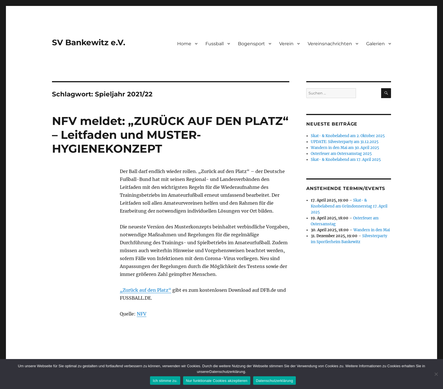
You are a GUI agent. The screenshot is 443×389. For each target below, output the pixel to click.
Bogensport (251, 43)
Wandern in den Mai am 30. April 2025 (345, 147)
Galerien (375, 43)
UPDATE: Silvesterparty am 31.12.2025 (345, 141)
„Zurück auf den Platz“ (145, 290)
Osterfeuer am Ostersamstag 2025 (341, 153)
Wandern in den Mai (371, 230)
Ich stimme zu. (165, 381)
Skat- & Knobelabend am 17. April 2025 (346, 159)
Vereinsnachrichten (330, 43)
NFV (141, 314)
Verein (286, 43)
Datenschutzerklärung (274, 381)
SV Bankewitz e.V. (88, 42)
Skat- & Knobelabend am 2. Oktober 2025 (348, 135)
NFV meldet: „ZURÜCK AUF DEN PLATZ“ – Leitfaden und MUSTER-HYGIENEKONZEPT (170, 134)
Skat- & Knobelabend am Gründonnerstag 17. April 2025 (349, 206)
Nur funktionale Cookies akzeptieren (216, 381)
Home (184, 43)
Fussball (214, 43)
